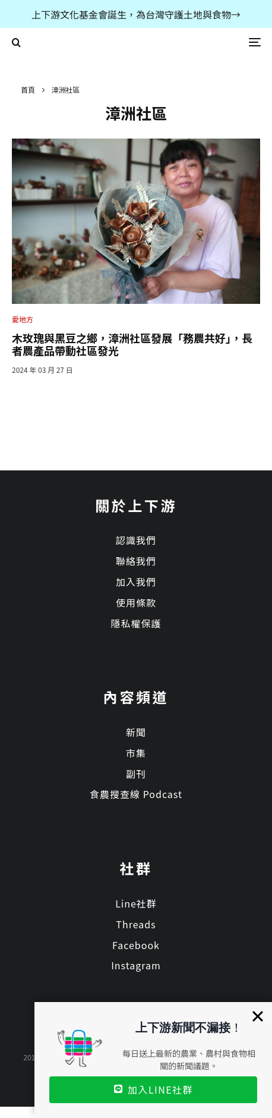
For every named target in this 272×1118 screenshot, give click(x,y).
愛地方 (22, 319)
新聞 (136, 732)
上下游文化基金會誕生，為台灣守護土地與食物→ (136, 14)
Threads (136, 924)
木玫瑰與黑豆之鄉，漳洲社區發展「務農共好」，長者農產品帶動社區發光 (132, 344)
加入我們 (136, 581)
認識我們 (136, 540)
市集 (136, 753)
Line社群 (136, 903)
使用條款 (136, 602)
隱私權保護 (135, 623)
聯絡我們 (136, 561)
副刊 (136, 774)
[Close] (257, 1016)
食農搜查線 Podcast (136, 794)
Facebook (136, 945)
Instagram (136, 965)
